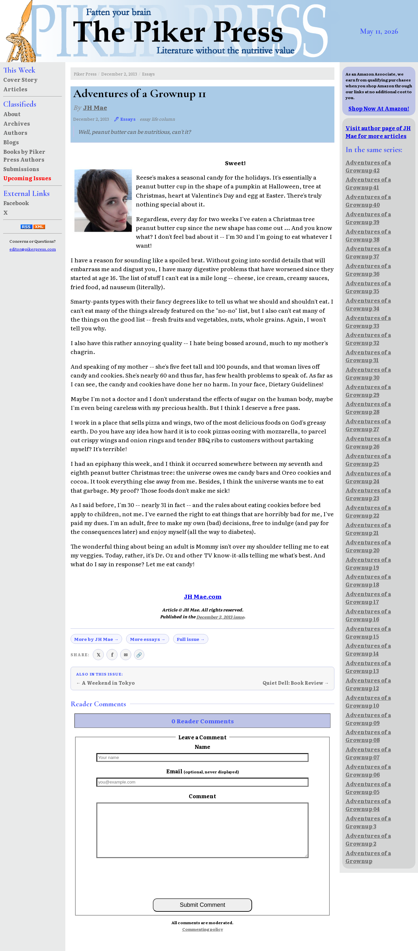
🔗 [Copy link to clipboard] (139, 654)
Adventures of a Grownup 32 (368, 338)
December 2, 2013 (119, 74)
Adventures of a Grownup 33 (368, 321)
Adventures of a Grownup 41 (368, 183)
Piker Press (85, 74)
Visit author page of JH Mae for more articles (378, 132)
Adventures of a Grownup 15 (368, 632)
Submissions (21, 169)
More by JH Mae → (96, 639)
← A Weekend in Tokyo (105, 682)
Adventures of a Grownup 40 (368, 200)
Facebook (16, 203)
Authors (15, 132)
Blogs (11, 142)
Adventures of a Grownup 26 (368, 442)
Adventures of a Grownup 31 (368, 356)
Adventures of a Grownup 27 (368, 425)
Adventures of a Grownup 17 (368, 598)
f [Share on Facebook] (112, 654)
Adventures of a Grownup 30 (368, 373)
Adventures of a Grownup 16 (368, 615)
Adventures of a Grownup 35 (368, 287)
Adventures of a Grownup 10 (368, 701)
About (12, 114)
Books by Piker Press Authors (24, 155)
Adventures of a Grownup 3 (368, 822)
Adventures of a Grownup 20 (368, 546)
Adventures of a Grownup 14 (368, 649)
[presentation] (202, 877)
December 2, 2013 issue (220, 617)
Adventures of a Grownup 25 (368, 459)
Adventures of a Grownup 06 (368, 770)
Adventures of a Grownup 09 (368, 719)
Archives (16, 123)
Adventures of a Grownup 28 (368, 407)
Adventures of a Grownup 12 (368, 684)
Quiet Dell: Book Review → (296, 682)
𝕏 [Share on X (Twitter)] (98, 654)
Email (202, 771)
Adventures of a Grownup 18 (368, 580)
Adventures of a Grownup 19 (368, 563)
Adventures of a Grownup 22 (368, 511)
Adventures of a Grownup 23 (368, 494)
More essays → (148, 639)
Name (202, 746)
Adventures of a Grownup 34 (368, 304)
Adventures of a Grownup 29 (368, 390)
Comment (202, 796)
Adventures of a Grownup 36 (368, 269)
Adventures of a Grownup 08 (368, 736)
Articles (15, 89)
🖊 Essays (125, 119)
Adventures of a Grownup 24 (368, 477)
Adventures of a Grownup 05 (368, 788)
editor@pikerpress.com (32, 249)
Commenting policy (202, 929)
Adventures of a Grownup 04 (368, 805)
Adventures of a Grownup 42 (368, 166)
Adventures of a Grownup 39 (368, 218)
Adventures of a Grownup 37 (368, 252)
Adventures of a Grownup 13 (368, 667)
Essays (148, 74)
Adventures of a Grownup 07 (368, 753)
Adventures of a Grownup (368, 857)
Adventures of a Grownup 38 (368, 235)
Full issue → (191, 639)
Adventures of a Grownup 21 (368, 529)
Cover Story (20, 79)
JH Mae (95, 107)
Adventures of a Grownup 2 (368, 839)
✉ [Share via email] (126, 654)
